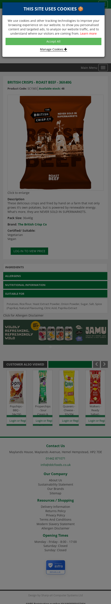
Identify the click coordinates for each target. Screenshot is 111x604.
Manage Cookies (53, 49)
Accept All (53, 41)
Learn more (88, 33)
